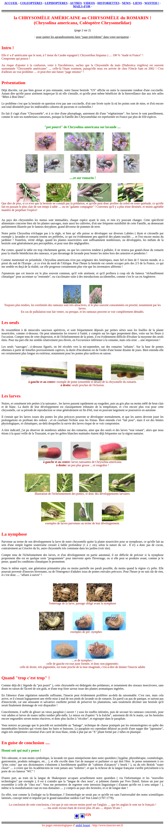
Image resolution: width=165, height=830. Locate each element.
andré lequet (83, 825)
